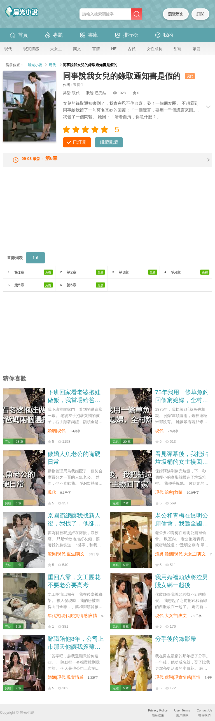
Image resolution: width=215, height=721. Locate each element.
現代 (8, 49)
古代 (131, 49)
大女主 (56, 49)
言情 (96, 49)
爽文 (77, 49)
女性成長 (154, 49)
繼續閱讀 (109, 142)
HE (113, 49)
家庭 (196, 49)
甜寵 (177, 49)
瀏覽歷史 (176, 14)
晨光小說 (35, 65)
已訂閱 (79, 142)
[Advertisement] (107, 215)
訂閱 (200, 14)
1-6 (35, 262)
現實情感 (31, 49)
